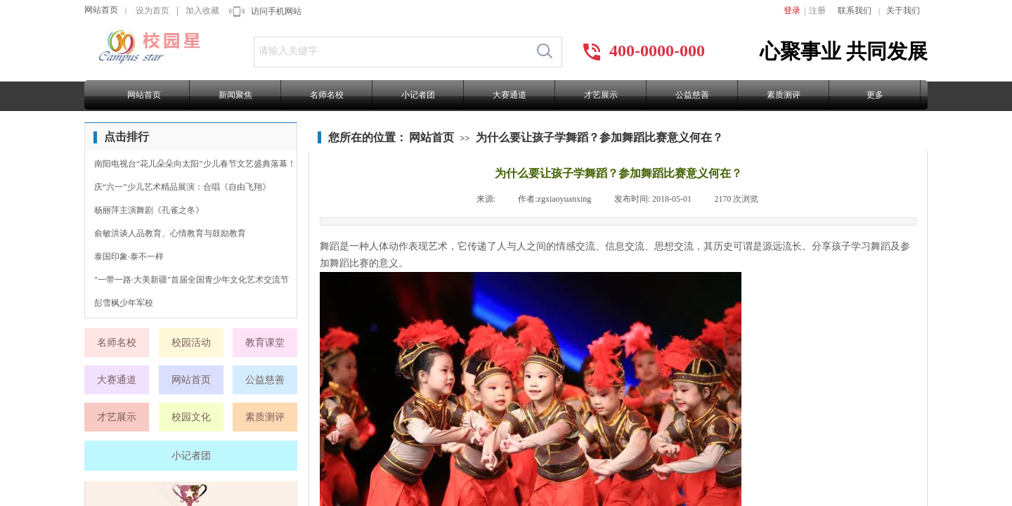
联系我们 (854, 10)
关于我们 (903, 10)
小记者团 (418, 95)
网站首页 (101, 10)
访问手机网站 (276, 11)
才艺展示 (601, 95)
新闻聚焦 (235, 95)
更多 (875, 95)
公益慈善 (692, 95)
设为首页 (152, 10)
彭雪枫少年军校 (123, 303)
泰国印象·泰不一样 (129, 256)
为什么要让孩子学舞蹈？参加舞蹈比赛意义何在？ (599, 137)
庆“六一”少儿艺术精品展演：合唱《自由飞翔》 (182, 187)
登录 (792, 10)
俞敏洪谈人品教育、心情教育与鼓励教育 (170, 233)
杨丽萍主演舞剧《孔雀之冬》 (149, 210)
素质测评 (783, 95)
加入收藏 (202, 10)
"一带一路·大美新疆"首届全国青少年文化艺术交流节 (191, 280)
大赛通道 (509, 95)
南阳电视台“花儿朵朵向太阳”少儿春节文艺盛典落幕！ (195, 164)
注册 (817, 10)
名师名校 (327, 95)
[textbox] (391, 51)
